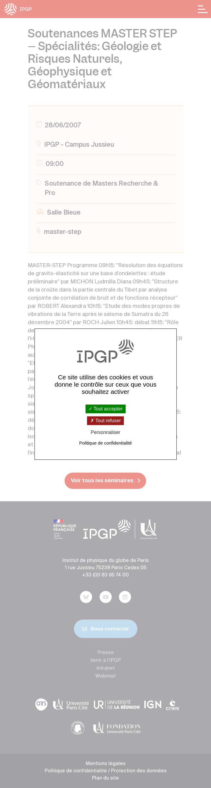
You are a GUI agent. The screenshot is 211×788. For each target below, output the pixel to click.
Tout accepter (105, 408)
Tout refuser (105, 420)
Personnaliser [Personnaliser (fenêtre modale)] (105, 432)
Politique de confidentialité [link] (105, 442)
